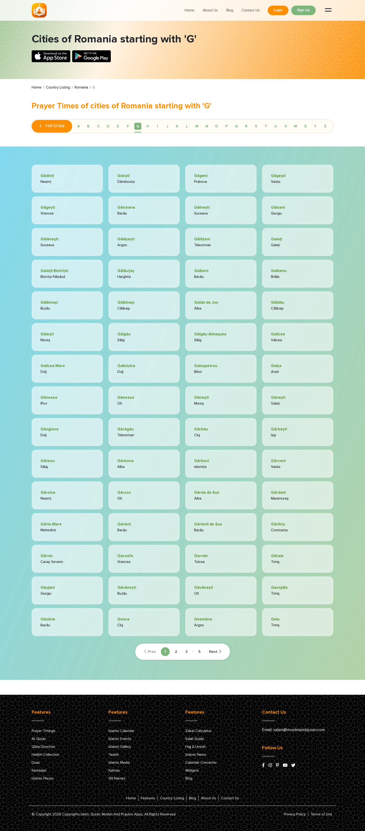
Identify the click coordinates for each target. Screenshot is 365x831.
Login (278, 10)
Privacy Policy (295, 814)
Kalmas (114, 770)
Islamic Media (119, 762)
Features (148, 798)
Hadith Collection (45, 754)
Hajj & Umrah (195, 747)
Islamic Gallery (119, 747)
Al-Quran (39, 739)
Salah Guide (194, 739)
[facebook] (263, 765)
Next (215, 651)
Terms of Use (321, 814)
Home (189, 10)
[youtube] (285, 765)
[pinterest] (277, 765)
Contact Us (251, 10)
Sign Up (303, 10)
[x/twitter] (293, 765)
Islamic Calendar (121, 731)
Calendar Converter (201, 762)
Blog (229, 10)
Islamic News (195, 754)
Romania (81, 87)
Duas (36, 762)
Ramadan (39, 770)
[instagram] (270, 765)
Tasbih (113, 754)
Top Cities (52, 126)
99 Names (116, 778)
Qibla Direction (43, 747)
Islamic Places (43, 778)
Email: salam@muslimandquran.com (293, 730)
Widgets (192, 770)
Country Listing (58, 87)
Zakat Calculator (198, 731)
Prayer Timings (43, 731)
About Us (210, 10)
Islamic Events (119, 739)
